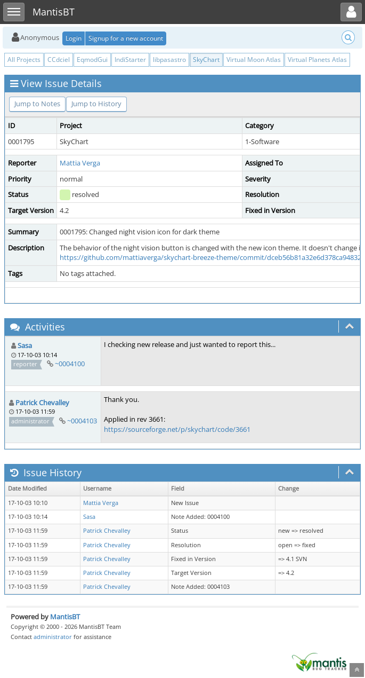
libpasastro (169, 59)
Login (74, 38)
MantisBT (65, 616)
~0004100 (70, 363)
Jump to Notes (37, 103)
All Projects (23, 59)
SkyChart (206, 59)
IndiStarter (130, 59)
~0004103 (82, 420)
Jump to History (96, 103)
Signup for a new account (125, 38)
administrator (53, 637)
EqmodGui (92, 59)
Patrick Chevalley (42, 402)
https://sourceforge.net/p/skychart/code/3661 (177, 429)
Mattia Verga (80, 163)
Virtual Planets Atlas (317, 59)
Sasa (25, 345)
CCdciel (58, 59)
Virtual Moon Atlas (253, 59)
